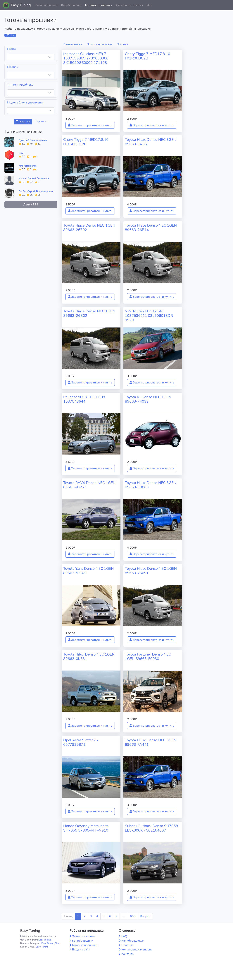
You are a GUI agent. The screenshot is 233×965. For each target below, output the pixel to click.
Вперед (145, 916)
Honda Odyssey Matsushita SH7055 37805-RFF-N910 (86, 828)
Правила (127, 945)
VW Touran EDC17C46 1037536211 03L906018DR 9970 (149, 316)
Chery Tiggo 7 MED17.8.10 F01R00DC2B (147, 56)
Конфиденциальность (136, 950)
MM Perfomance (27, 166)
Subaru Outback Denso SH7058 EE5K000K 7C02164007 (151, 828)
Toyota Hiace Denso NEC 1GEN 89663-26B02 (89, 313)
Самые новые (72, 44)
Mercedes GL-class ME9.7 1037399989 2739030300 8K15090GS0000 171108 (85, 58)
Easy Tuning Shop (50, 943)
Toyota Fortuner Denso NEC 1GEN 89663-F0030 (148, 656)
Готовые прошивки (98, 5)
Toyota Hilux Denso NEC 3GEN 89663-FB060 (150, 485)
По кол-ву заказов (99, 44)
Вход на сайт (81, 950)
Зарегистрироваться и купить (90, 125)
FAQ (149, 5)
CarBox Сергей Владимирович (36, 191)
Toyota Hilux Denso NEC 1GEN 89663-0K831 (89, 656)
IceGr (21, 153)
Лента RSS (30, 204)
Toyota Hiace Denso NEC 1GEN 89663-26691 (151, 570)
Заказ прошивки (46, 5)
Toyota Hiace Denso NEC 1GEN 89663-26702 (89, 227)
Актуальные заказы (129, 5)
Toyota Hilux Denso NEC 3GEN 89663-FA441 (150, 742)
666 (132, 916)
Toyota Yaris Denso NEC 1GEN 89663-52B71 (88, 570)
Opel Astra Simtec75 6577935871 (80, 742)
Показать (23, 121)
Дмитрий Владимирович (33, 140)
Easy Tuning (21, 5)
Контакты (128, 954)
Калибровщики (71, 5)
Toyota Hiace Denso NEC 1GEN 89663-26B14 (151, 227)
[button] (227, 5)
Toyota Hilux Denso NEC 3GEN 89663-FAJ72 (150, 142)
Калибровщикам (132, 941)
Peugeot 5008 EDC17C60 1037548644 (84, 399)
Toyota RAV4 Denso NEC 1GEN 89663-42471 (89, 485)
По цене (122, 44)
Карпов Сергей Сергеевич (34, 178)
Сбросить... (41, 121)
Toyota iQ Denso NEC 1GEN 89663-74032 (148, 399)
